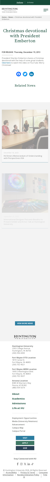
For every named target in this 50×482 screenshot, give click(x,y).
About (15, 393)
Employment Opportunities (24, 418)
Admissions (19, 403)
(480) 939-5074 (18, 387)
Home (4, 17)
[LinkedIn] (28, 464)
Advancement (18, 424)
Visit (25, 438)
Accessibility (11, 472)
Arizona (30, 2)
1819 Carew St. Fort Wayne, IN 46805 (21, 361)
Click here (6, 62)
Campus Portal (18, 431)
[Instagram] (21, 464)
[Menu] (46, 10)
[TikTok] (32, 464)
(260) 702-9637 (18, 376)
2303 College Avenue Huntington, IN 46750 (21, 349)
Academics (18, 398)
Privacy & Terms (28, 472)
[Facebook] (17, 464)
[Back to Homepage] (25, 337)
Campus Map (17, 428)
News (10, 17)
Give (25, 448)
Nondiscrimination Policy (28, 475)
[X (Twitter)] (25, 464)
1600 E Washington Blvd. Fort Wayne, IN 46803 (22, 372)
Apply (25, 443)
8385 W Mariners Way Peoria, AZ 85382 (21, 384)
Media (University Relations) (25, 421)
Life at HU (18, 408)
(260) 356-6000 (18, 353)
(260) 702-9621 (18, 364)
